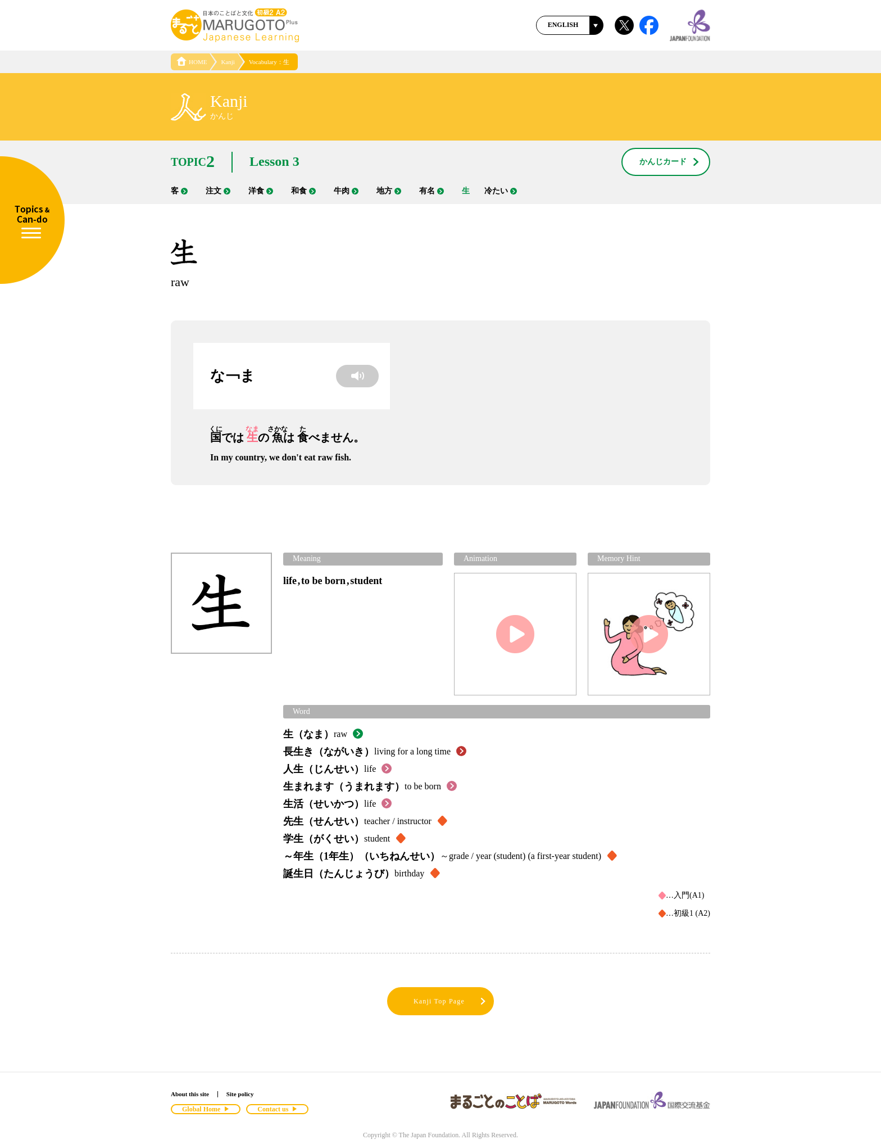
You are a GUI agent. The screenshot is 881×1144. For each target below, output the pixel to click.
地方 (388, 191)
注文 (218, 191)
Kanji (227, 61)
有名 (431, 191)
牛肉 (346, 191)
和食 (303, 191)
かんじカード (669, 162)
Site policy (240, 1094)
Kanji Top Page (450, 1001)
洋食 (260, 191)
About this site (190, 1094)
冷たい (500, 191)
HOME (191, 61)
